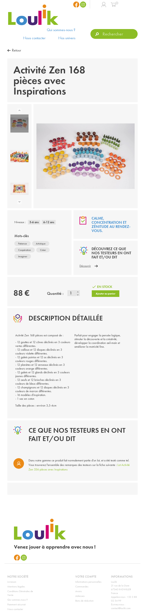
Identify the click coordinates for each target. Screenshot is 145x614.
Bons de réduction (84, 600)
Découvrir (85, 266)
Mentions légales (16, 586)
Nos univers (66, 37)
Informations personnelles (88, 581)
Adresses (80, 596)
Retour (16, 50)
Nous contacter (34, 37)
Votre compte (85, 577)
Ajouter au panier (105, 293)
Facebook (76, 5)
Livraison (11, 581)
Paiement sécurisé (16, 604)
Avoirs (78, 591)
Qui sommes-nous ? (61, 29)
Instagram (83, 5)
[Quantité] (71, 293)
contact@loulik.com (121, 608)
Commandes (81, 586)
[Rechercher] (114, 34)
